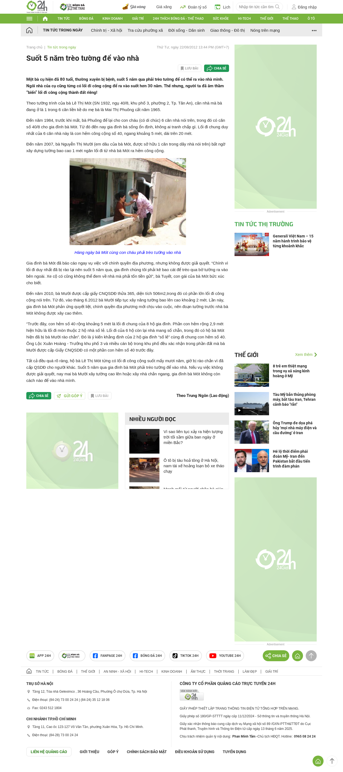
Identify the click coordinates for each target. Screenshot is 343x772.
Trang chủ (34, 47)
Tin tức (64, 19)
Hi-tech (244, 19)
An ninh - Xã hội (117, 672)
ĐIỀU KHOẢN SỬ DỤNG (195, 752)
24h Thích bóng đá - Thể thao (178, 19)
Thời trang (224, 672)
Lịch (222, 7)
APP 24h (40, 655)
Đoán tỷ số (193, 7)
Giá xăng (164, 7)
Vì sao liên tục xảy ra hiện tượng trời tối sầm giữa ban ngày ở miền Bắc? (193, 437)
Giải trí (138, 19)
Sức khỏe (221, 19)
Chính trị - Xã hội (106, 30)
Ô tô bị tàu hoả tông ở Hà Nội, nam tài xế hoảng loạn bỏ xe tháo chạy (194, 466)
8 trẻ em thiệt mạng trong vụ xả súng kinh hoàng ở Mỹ (291, 371)
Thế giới (266, 19)
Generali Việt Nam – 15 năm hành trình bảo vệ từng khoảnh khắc (293, 241)
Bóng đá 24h (147, 655)
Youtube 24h (225, 655)
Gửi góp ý (69, 396)
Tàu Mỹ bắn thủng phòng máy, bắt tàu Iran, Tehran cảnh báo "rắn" (294, 399)
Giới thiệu (89, 752)
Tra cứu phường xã (145, 30)
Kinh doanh (112, 19)
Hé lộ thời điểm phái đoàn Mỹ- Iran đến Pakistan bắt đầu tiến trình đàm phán (291, 458)
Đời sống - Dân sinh (186, 30)
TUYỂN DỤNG (234, 752)
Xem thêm (304, 354)
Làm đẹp (250, 672)
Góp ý (113, 752)
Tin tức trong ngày (63, 30)
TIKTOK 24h (186, 655)
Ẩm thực (198, 672)
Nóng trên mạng (265, 30)
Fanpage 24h (107, 655)
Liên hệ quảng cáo (49, 752)
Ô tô (311, 19)
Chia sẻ (220, 68)
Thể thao (290, 19)
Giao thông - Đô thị (227, 30)
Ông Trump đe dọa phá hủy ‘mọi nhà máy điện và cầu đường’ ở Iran (295, 428)
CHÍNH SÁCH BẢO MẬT (147, 752)
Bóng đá (86, 19)
